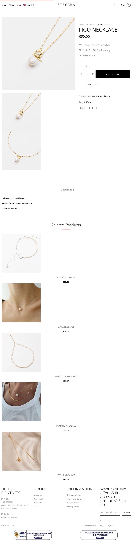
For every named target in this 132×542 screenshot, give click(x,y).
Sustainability (39, 498)
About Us (38, 495)
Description (67, 190)
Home (81, 25)
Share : (82, 107)
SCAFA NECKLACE (66, 326)
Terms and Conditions (76, 498)
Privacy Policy (73, 506)
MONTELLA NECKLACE (66, 376)
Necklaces (90, 25)
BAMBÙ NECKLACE (66, 277)
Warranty (38, 502)
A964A (87, 102)
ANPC (36, 506)
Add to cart (113, 74)
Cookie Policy (73, 502)
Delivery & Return (74, 495)
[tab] (67, 190)
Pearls (107, 96)
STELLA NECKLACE (66, 475)
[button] (123, 5)
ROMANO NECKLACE (66, 425)
